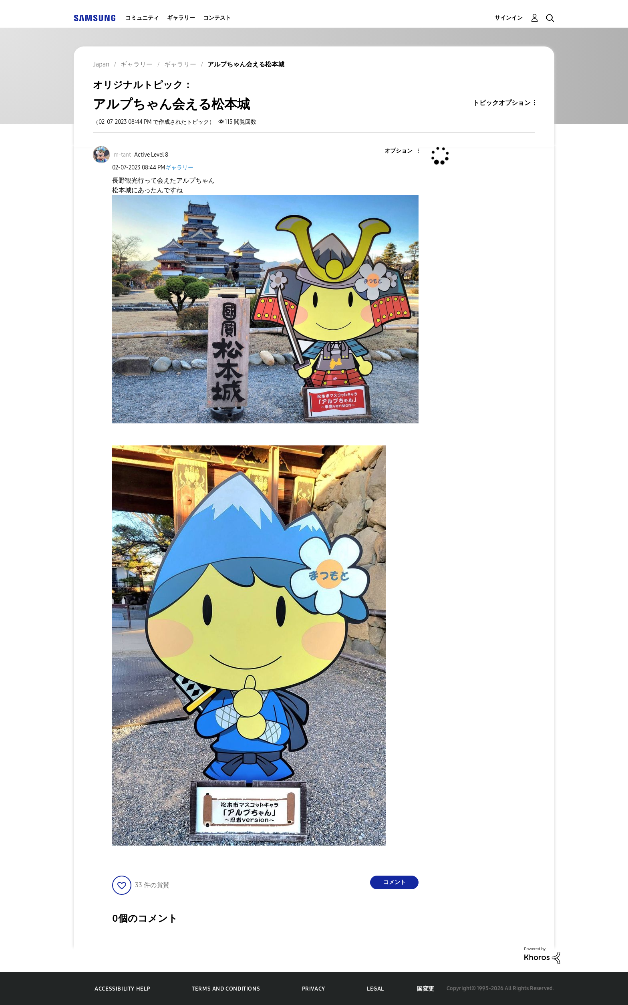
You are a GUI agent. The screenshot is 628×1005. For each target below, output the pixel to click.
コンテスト (217, 17)
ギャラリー (181, 17)
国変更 (426, 988)
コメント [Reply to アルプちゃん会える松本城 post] (394, 882)
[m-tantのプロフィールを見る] (122, 154)
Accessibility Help (122, 988)
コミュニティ (142, 17)
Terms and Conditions (226, 988)
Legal (375, 988)
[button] (405, 151)
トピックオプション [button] (502, 103)
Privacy (313, 988)
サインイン (509, 17)
